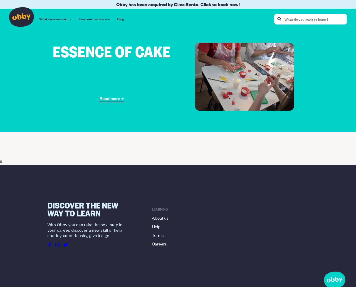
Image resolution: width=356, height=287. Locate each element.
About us (160, 218)
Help (156, 226)
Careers (159, 243)
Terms (158, 235)
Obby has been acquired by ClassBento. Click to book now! (178, 4)
